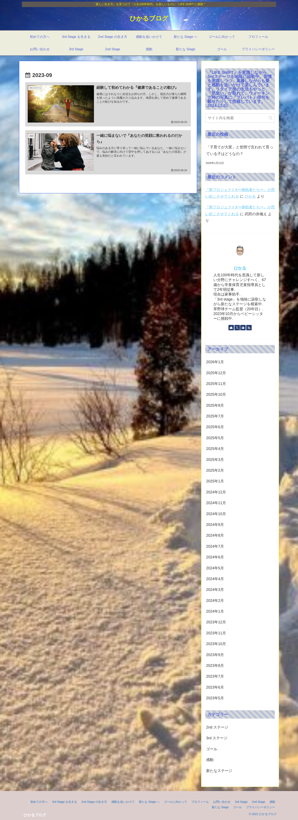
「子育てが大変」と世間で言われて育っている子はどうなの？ (239, 150)
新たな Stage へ (149, 801)
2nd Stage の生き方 (94, 801)
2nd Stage (258, 801)
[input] (240, 118)
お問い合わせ (222, 801)
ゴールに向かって (175, 801)
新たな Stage (220, 807)
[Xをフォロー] (237, 327)
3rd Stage (241, 801)
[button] (270, 117)
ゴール (237, 807)
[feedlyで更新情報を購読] (243, 327)
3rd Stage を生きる (64, 801)
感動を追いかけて (123, 801)
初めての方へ (39, 801)
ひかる (250, 196)
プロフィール (200, 801)
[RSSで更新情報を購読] (249, 327)
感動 (272, 801)
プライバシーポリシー (260, 807)
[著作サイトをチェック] (231, 327)
